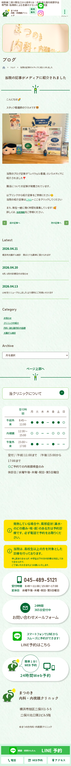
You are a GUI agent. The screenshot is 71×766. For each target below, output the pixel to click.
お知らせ (8, 321)
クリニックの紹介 (13, 326)
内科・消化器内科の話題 (17, 331)
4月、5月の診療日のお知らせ (17, 277)
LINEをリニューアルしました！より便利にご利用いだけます (32, 296)
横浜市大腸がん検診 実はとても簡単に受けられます (30, 258)
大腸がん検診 (11, 336)
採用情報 (21, 216)
